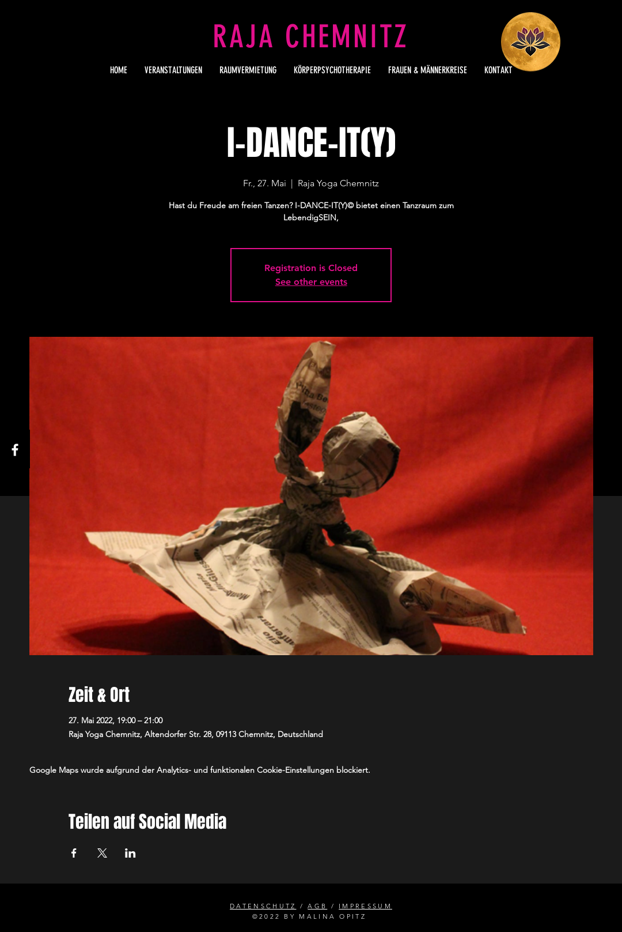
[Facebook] (15, 450)
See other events (311, 281)
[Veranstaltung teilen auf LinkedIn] (130, 853)
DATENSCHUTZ (263, 906)
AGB (317, 906)
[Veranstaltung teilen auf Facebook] (74, 853)
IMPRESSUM (365, 906)
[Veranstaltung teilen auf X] (102, 853)
